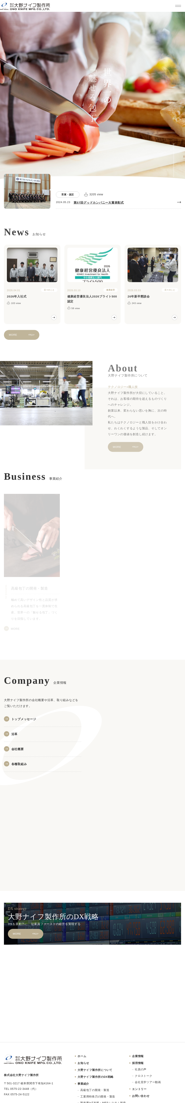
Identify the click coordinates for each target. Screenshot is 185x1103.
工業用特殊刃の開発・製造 (97, 1096)
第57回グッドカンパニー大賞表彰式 (99, 202)
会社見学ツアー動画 (148, 1082)
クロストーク (143, 1075)
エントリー (139, 1089)
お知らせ (83, 1063)
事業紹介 (83, 1083)
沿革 (14, 734)
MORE (13, 337)
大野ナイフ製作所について (95, 1069)
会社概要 (17, 749)
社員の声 (140, 1069)
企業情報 (138, 1056)
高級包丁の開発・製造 (94, 1090)
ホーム (82, 1056)
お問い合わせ (141, 1095)
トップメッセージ (23, 719)
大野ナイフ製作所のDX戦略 (96, 1076)
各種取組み (19, 764)
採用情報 (138, 1063)
